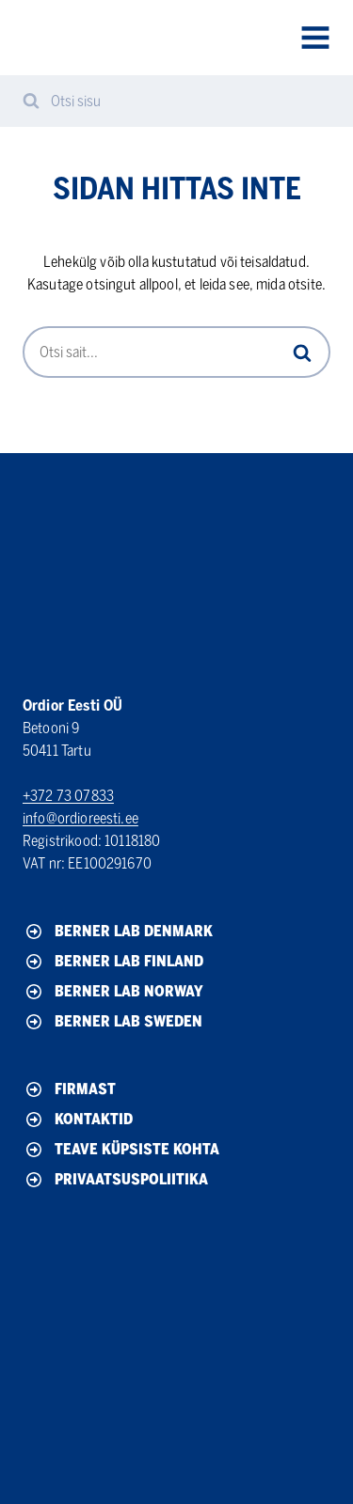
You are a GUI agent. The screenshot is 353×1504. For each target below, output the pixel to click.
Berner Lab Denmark (118, 931)
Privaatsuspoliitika (115, 1179)
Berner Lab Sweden (112, 1021)
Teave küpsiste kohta (121, 1149)
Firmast (69, 1089)
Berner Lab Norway (113, 991)
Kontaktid (78, 1119)
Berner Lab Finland (113, 961)
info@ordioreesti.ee (80, 818)
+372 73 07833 (68, 796)
